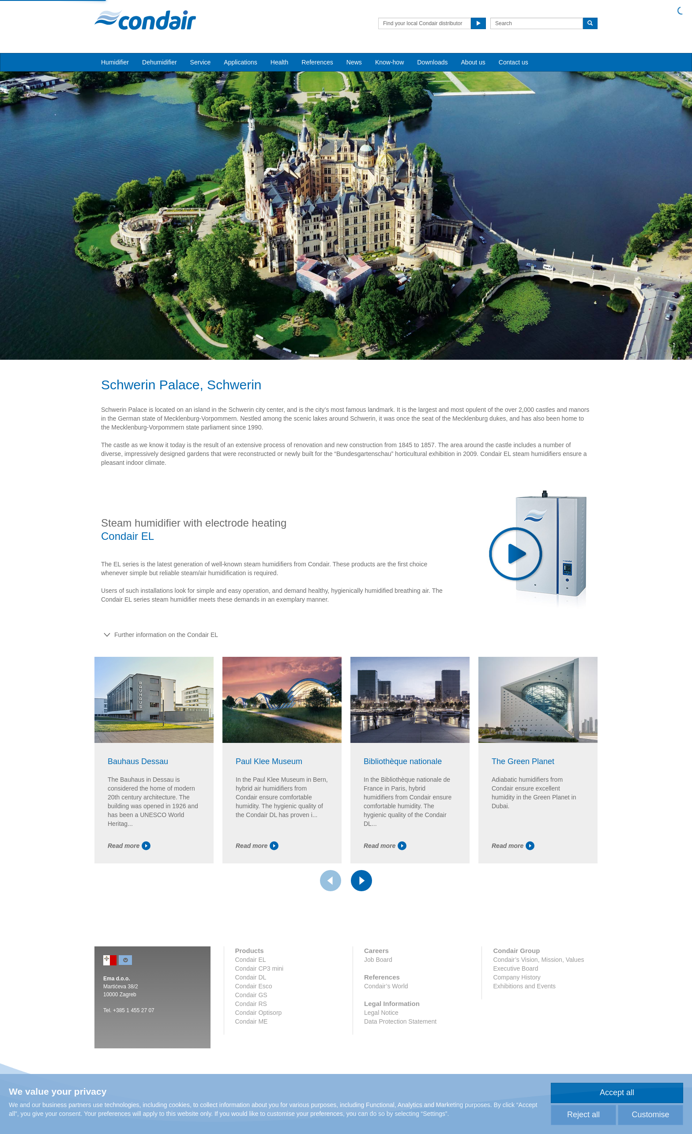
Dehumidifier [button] (159, 62)
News (354, 62)
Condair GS (251, 994)
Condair (145, 20)
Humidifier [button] (115, 62)
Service (200, 62)
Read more (129, 845)
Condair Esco (253, 986)
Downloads (432, 62)
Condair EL (250, 959)
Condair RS (251, 1003)
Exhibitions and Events (524, 986)
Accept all (617, 1092)
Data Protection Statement (400, 1021)
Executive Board (515, 968)
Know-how (389, 62)
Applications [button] (240, 62)
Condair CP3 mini (259, 968)
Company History (516, 977)
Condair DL (251, 977)
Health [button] (279, 62)
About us (473, 62)
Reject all (583, 1114)
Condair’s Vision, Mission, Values (538, 959)
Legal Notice (381, 1012)
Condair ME (251, 1021)
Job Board (378, 959)
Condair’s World (386, 986)
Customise (650, 1114)
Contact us (513, 62)
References (317, 62)
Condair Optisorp (258, 1012)
